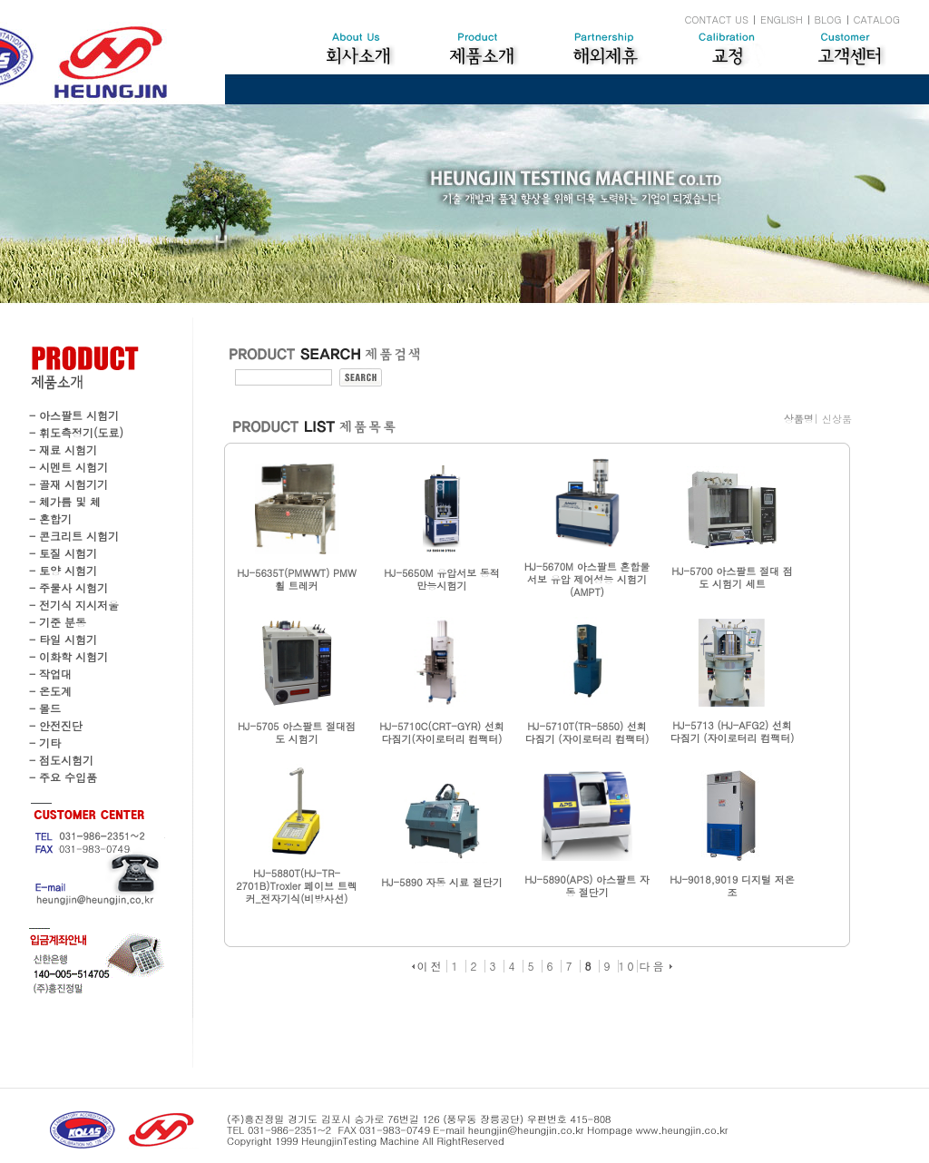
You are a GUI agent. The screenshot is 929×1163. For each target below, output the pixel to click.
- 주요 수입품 (63, 777)
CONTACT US (716, 19)
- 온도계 (50, 691)
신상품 (837, 418)
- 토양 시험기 (63, 570)
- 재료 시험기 (63, 449)
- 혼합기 (50, 518)
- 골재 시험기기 (68, 484)
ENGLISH (781, 19)
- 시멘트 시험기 (68, 466)
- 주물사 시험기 (68, 587)
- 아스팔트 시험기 (74, 415)
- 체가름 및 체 (65, 501)
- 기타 (45, 742)
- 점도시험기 (61, 759)
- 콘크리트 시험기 (74, 535)
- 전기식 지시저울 (74, 604)
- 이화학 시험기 (68, 656)
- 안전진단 (56, 725)
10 (628, 965)
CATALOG (877, 19)
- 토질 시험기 (63, 553)
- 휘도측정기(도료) (76, 432)
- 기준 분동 (57, 622)
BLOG (828, 19)
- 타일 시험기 (63, 639)
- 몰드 (45, 708)
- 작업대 (50, 673)
